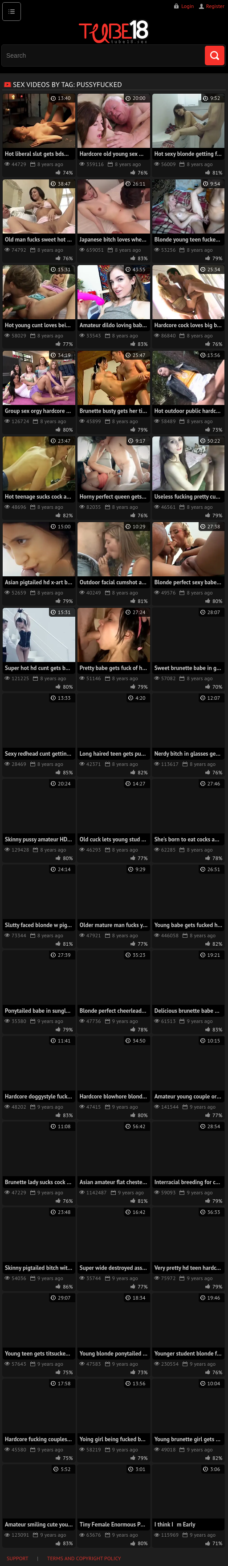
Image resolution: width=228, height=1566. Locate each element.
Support (17, 1558)
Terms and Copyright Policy (84, 1558)
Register (215, 6)
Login (187, 6)
